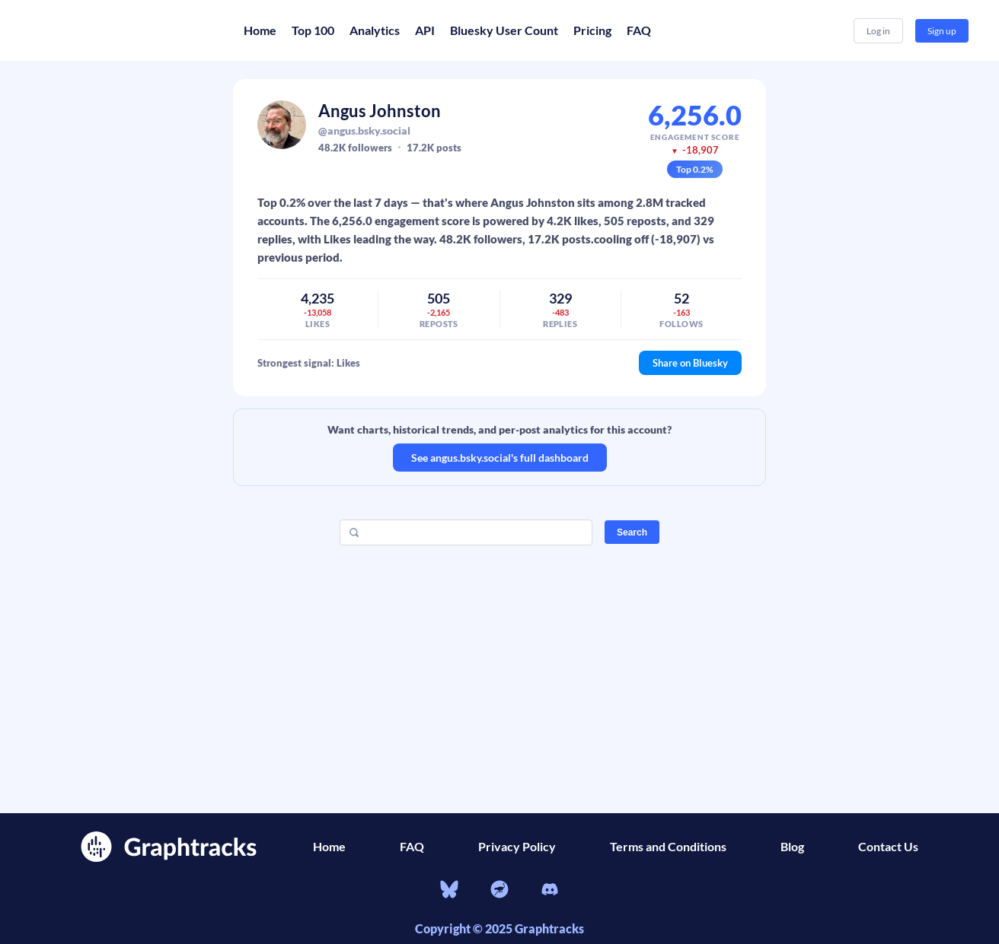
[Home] (121, 30)
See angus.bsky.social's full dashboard (500, 457)
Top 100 (313, 30)
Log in (878, 31)
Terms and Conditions (668, 846)
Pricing (592, 30)
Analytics (374, 30)
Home (260, 30)
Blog (792, 846)
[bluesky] (449, 891)
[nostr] (499, 891)
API (425, 30)
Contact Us (888, 846)
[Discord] (550, 891)
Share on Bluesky (690, 363)
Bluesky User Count (504, 30)
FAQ (639, 30)
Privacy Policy (517, 846)
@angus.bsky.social (364, 130)
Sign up (941, 31)
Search (632, 532)
